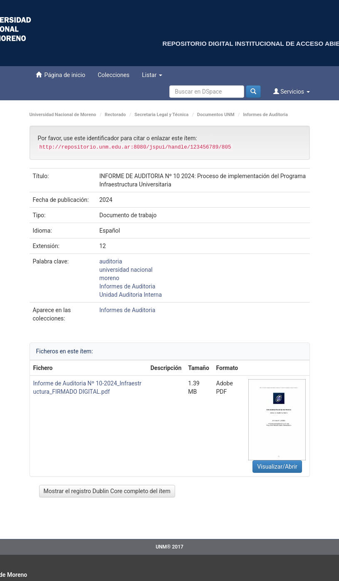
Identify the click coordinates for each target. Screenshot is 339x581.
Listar (152, 75)
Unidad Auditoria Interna (130, 294)
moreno (109, 278)
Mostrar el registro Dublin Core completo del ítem (107, 491)
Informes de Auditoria (265, 114)
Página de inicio (60, 74)
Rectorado (115, 114)
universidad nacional (126, 269)
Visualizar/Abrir (277, 466)
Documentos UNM (216, 114)
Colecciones (113, 75)
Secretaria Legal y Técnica (161, 114)
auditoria (110, 261)
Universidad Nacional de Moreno (63, 114)
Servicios (291, 91)
